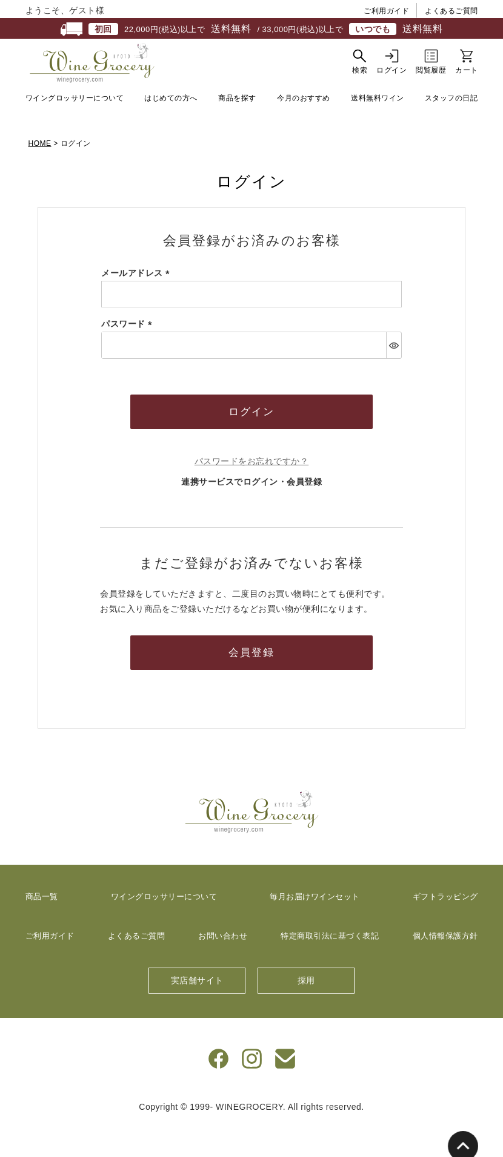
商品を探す (237, 128)
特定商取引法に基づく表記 (330, 966)
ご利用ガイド (386, 11)
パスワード (128, 354)
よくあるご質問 (451, 11)
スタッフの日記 (451, 128)
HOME (40, 173)
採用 (306, 1010)
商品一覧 (41, 926)
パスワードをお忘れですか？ (252, 491)
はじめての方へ (171, 128)
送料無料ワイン (377, 128)
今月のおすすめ (303, 128)
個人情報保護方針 (445, 966)
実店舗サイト (197, 1010)
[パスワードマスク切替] (393, 375)
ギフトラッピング (445, 926)
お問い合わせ (222, 966)
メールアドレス (137, 303)
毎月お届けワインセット (315, 926)
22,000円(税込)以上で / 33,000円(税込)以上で (251, 29)
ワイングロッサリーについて (74, 128)
